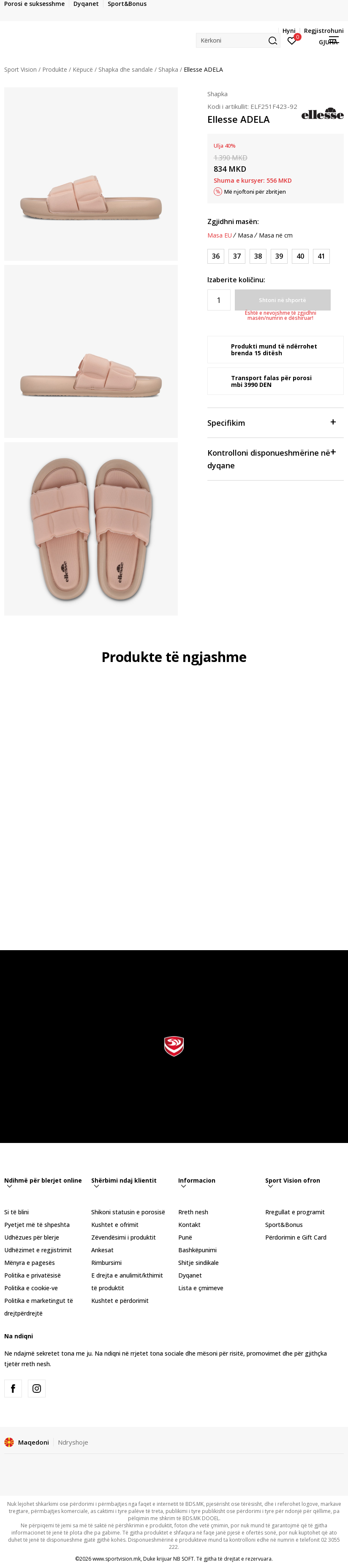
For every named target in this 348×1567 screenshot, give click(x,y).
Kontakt (189, 1225)
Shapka (168, 69)
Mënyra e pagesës (29, 1263)
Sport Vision (20, 69)
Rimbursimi (106, 1263)
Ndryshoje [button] (73, 1442)
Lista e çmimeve (200, 1288)
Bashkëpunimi (197, 1250)
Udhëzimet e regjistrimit (38, 1250)
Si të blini (16, 1212)
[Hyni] (292, 40)
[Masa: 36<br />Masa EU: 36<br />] (215, 256)
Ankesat (102, 1250)
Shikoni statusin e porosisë (128, 1212)
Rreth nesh (193, 1212)
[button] (238, 40)
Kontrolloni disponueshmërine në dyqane (271, 458)
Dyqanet (190, 1275)
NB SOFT (183, 1558)
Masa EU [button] (219, 235)
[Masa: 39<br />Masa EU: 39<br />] (279, 256)
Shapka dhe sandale (125, 69)
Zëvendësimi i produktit (123, 1237)
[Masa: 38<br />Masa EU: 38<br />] (258, 256)
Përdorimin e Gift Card (295, 1237)
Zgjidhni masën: (233, 221)
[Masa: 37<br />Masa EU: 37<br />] (236, 256)
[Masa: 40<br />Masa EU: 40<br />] (300, 256)
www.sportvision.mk (116, 1558)
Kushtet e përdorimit (120, 1301)
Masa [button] (245, 235)
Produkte (54, 69)
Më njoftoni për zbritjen (255, 191)
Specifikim (271, 422)
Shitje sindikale (198, 1263)
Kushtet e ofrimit (115, 1225)
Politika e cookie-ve (31, 1288)
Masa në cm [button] (276, 235)
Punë (185, 1237)
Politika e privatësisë (32, 1275)
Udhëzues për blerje (31, 1237)
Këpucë (83, 69)
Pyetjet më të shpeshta (37, 1225)
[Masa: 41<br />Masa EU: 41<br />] (321, 256)
